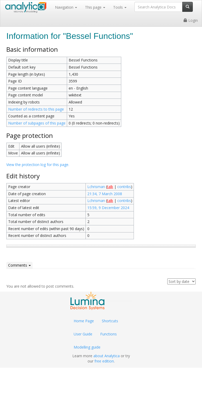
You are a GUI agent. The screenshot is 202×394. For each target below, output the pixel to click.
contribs (124, 186)
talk (110, 186)
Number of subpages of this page (36, 123)
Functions (108, 333)
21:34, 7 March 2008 (104, 193)
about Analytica (106, 355)
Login (191, 20)
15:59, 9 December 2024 (108, 207)
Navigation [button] (66, 7)
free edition (104, 361)
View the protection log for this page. (37, 164)
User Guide (83, 333)
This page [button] (95, 7)
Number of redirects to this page (36, 109)
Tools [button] (120, 7)
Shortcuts (110, 320)
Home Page (84, 320)
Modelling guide (87, 347)
